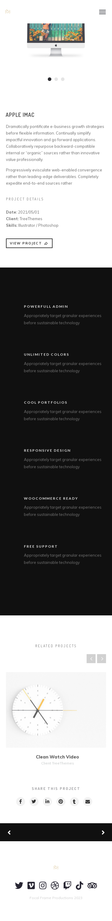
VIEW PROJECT (29, 246)
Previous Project (30, 832)
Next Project (81, 832)
